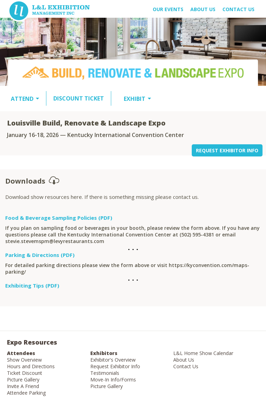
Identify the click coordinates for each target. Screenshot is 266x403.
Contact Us (238, 9)
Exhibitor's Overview (113, 359)
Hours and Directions (31, 366)
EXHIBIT (134, 99)
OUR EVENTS (168, 9)
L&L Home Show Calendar (203, 353)
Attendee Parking (26, 392)
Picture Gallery (23, 379)
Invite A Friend (23, 386)
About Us (183, 359)
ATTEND (22, 99)
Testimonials (104, 373)
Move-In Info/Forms (113, 379)
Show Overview (24, 359)
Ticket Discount (24, 373)
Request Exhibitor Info (115, 366)
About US (202, 9)
